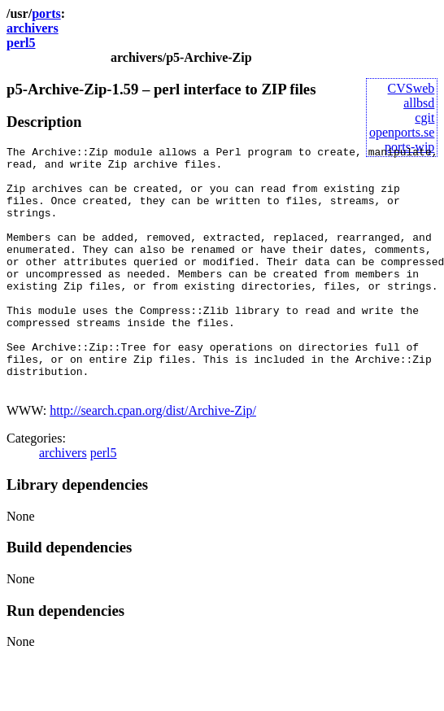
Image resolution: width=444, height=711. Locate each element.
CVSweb (411, 88)
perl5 (21, 43)
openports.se (401, 132)
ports (46, 13)
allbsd (418, 103)
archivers (33, 28)
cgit (424, 117)
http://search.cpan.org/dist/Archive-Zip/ (153, 459)
